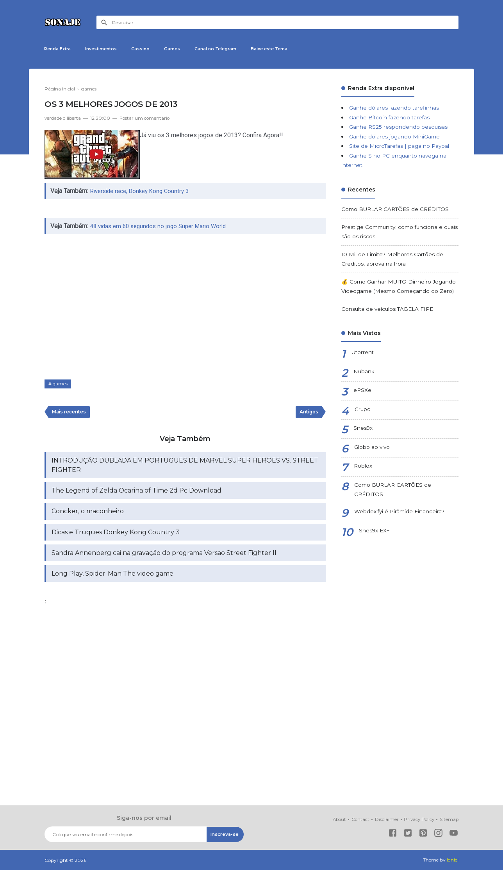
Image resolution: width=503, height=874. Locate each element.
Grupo (363, 410)
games (60, 385)
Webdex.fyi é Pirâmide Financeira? (400, 513)
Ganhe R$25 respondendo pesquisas (398, 128)
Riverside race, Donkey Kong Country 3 (143, 192)
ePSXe (362, 391)
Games (186, 49)
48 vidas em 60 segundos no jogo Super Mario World (162, 227)
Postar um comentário (146, 119)
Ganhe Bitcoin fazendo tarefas (390, 118)
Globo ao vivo (372, 448)
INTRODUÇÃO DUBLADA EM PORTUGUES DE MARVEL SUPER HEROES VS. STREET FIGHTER (185, 467)
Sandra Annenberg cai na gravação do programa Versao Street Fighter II (164, 556)
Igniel (452, 864)
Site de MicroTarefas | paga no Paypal (400, 147)
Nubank (364, 372)
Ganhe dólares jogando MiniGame (395, 137)
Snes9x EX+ (375, 532)
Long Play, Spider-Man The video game (112, 577)
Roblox (363, 467)
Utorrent (363, 353)
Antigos (308, 414)
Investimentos (108, 49)
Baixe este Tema (294, 49)
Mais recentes (69, 414)
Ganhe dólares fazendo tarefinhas (395, 109)
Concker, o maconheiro (88, 514)
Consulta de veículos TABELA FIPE (389, 310)
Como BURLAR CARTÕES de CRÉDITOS (397, 210)
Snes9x (363, 429)
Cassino (152, 49)
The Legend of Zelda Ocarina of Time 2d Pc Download (136, 493)
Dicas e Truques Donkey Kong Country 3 (116, 535)
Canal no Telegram (234, 49)
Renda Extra (60, 49)
